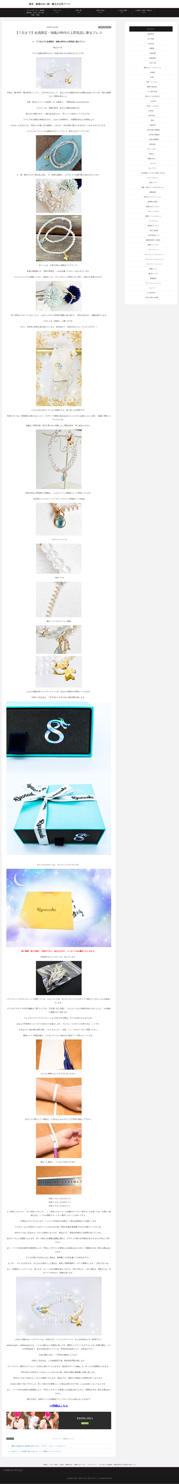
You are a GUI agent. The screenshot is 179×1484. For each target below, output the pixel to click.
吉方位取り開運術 (153, 130)
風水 (152, 120)
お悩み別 (151, 43)
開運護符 (153, 278)
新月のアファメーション (152, 197)
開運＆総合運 (152, 87)
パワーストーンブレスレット (154, 254)
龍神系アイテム (153, 226)
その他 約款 (151, 293)
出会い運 (152, 63)
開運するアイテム (68, 1439)
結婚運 (152, 72)
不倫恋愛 (152, 53)
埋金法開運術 (154, 139)
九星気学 (152, 125)
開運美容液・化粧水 (153, 240)
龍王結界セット (154, 235)
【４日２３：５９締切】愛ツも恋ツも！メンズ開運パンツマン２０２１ (36, 1451)
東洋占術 (152, 115)
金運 (151, 77)
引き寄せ (153, 101)
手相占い (152, 154)
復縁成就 (152, 58)
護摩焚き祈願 (152, 202)
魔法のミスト (153, 273)
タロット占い (152, 149)
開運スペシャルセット (153, 216)
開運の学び (152, 159)
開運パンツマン (153, 245)
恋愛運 (151, 48)
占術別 (151, 111)
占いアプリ (153, 168)
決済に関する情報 (151, 297)
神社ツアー (153, 182)
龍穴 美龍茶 (154, 230)
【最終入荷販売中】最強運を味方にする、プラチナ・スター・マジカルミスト (38, 1446)
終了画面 (151, 39)
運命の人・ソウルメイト (152, 68)
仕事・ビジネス (151, 82)
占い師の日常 (152, 91)
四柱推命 (152, 144)
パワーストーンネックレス (154, 259)
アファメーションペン (153, 283)
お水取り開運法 (154, 135)
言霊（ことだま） (153, 106)
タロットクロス (153, 211)
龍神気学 (151, 34)
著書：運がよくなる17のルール (152, 187)
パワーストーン (104, 27)
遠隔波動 (152, 192)
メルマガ (152, 163)
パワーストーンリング (154, 264)
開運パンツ (153, 269)
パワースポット (152, 178)
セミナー (152, 288)
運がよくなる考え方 (152, 96)
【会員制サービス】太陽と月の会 (153, 173)
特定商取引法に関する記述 (13, 1470)
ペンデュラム (153, 221)
